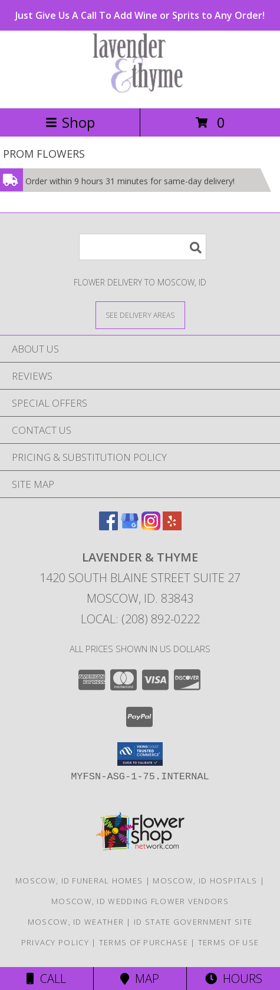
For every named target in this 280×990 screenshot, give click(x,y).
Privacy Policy (55, 942)
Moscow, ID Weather (76, 921)
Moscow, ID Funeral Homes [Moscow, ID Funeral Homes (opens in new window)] (79, 880)
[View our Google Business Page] (129, 526)
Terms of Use (228, 942)
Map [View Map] (139, 978)
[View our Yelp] (172, 526)
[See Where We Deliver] (140, 314)
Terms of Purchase (143, 942)
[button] (140, 754)
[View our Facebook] (108, 526)
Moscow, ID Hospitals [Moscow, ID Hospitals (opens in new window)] (205, 880)
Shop (70, 122)
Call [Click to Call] (46, 978)
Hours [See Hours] (233, 978)
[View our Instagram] (150, 526)
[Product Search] (142, 247)
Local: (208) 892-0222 (140, 619)
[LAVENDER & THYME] (140, 91)
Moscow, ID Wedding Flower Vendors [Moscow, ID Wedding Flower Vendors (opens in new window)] (140, 901)
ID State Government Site (193, 921)
